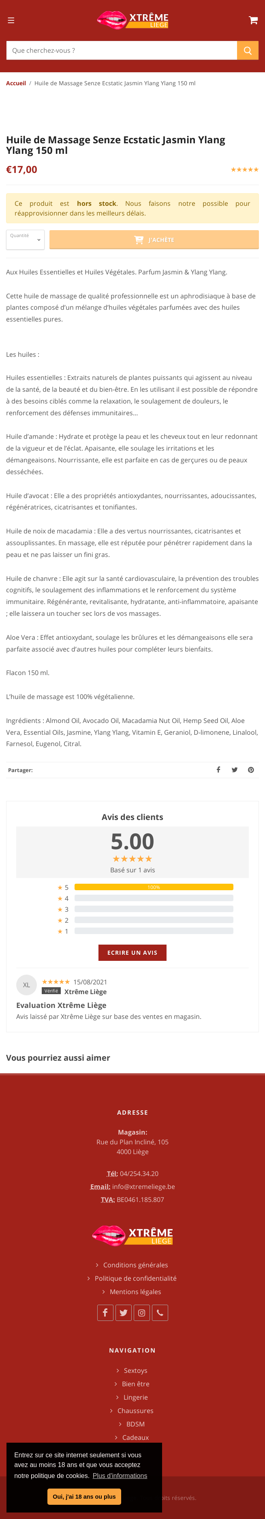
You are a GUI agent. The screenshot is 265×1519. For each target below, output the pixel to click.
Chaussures (136, 1410)
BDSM (135, 1424)
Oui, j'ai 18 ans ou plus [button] (84, 1496)
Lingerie (136, 1397)
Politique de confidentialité (136, 1278)
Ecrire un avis (132, 952)
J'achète (154, 240)
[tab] (132, 887)
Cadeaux (135, 1437)
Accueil (16, 83)
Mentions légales (135, 1291)
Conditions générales (135, 1264)
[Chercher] (121, 50)
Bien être (136, 1383)
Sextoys (135, 1370)
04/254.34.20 (139, 1173)
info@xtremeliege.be (143, 1186)
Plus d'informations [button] (120, 1475)
